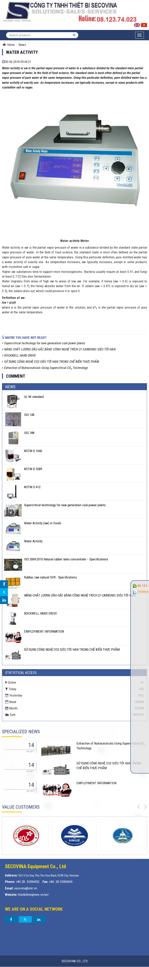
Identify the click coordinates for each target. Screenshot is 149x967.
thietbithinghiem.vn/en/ (33, 895)
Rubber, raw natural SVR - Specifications (50, 577)
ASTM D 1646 (33, 451)
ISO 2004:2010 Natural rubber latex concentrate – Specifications (66, 559)
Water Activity (33, 541)
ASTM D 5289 (33, 469)
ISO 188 (29, 433)
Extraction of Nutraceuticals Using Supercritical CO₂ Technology (45, 368)
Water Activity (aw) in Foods (42, 523)
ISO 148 (29, 415)
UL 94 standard (34, 397)
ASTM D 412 (32, 487)
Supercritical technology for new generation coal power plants (43, 343)
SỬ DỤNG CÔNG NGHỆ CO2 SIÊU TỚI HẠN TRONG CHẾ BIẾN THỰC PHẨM (50, 362)
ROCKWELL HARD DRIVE (19, 355)
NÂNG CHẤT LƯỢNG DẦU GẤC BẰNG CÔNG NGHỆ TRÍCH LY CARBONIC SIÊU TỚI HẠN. (59, 349)
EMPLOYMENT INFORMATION (44, 631)
